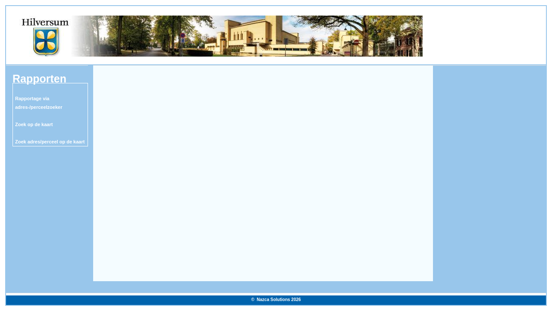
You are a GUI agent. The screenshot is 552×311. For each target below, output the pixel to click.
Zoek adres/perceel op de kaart (50, 141)
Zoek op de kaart (34, 124)
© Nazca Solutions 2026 (276, 299)
